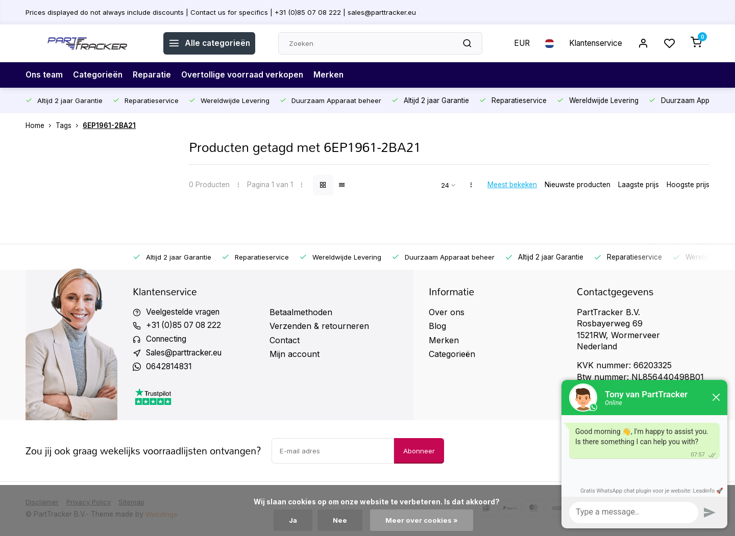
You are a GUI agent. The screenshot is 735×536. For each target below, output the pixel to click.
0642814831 (170, 368)
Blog (437, 326)
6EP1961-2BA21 (109, 125)
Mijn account (295, 354)
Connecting (168, 340)
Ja (293, 520)
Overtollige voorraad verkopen (247, 75)
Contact (285, 340)
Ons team (45, 75)
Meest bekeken (512, 185)
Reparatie (155, 75)
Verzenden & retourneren (319, 326)
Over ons (446, 312)
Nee (340, 520)
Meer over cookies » (422, 520)
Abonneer (419, 452)
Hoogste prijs (688, 185)
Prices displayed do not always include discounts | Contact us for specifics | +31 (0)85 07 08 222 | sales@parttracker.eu (223, 12)
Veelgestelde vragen (185, 312)
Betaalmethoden (301, 312)
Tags (69, 125)
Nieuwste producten (577, 185)
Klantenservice (593, 43)
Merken (334, 75)
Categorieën (100, 75)
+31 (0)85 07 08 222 (185, 326)
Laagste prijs (638, 185)
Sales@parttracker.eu (188, 354)
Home (41, 125)
